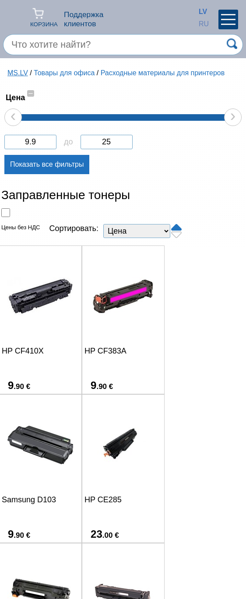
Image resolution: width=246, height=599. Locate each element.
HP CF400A (186, 499)
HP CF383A (104, 351)
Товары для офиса (64, 73)
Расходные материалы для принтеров (163, 73)
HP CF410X (23, 351)
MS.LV (17, 73)
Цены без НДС (20, 227)
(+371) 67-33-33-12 (99, 566)
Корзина (44, 17)
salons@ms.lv (34, 567)
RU (201, 24)
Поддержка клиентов (83, 19)
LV (201, 11)
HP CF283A (104, 499)
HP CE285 (20, 499)
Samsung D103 (192, 351)
